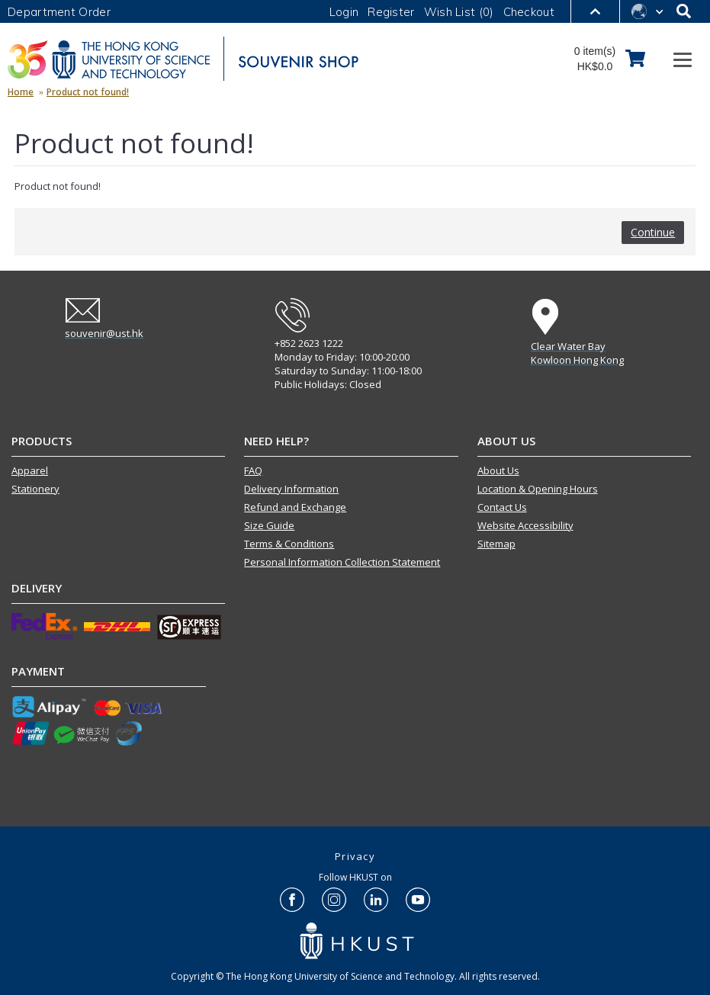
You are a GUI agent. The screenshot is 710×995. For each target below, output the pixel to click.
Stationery (35, 489)
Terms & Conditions (289, 543)
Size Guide (269, 525)
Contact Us (502, 507)
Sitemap (496, 543)
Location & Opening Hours (537, 489)
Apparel (29, 470)
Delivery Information (291, 489)
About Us (498, 470)
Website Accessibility (525, 525)
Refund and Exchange (295, 507)
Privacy (355, 856)
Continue (653, 232)
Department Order (59, 12)
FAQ (253, 470)
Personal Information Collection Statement (342, 562)
